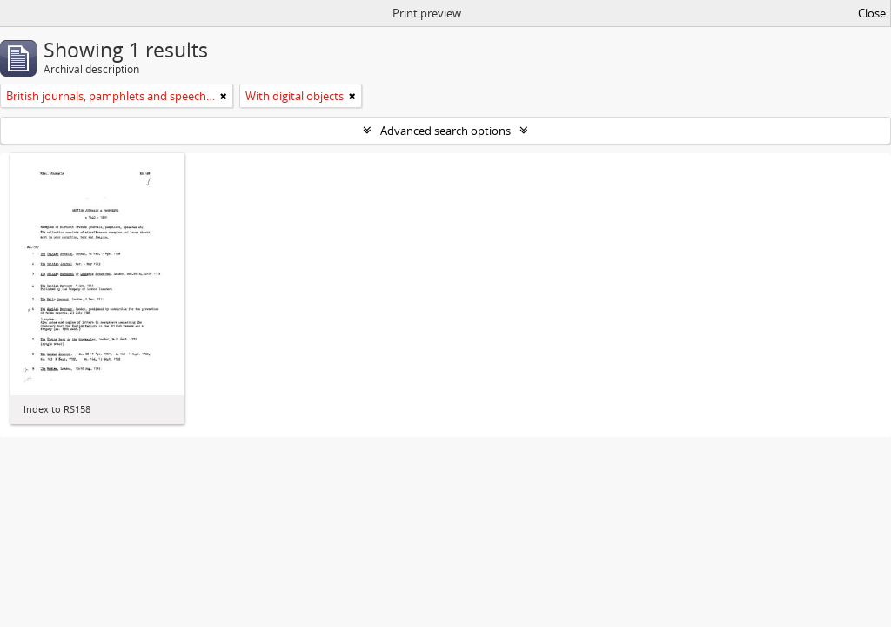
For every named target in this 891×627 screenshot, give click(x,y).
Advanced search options (445, 130)
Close (872, 13)
